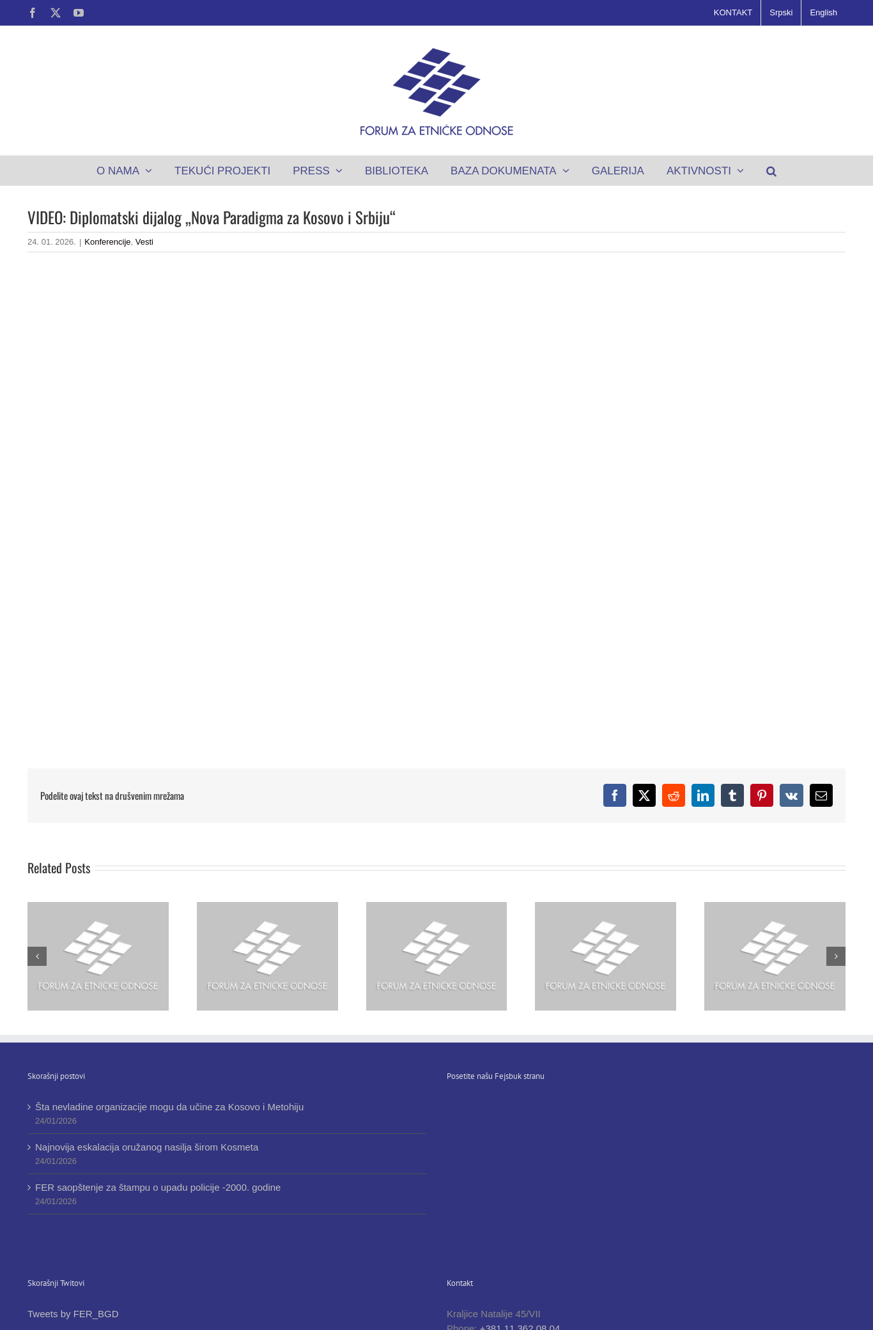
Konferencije (107, 242)
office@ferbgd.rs (511, 1294)
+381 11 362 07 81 (508, 1280)
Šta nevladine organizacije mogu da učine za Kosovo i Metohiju (169, 1106)
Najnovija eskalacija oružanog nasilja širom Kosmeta (146, 1147)
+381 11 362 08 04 (520, 1265)
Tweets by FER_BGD (73, 1251)
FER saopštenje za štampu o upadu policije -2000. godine (158, 1187)
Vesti (144, 242)
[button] (771, 170)
